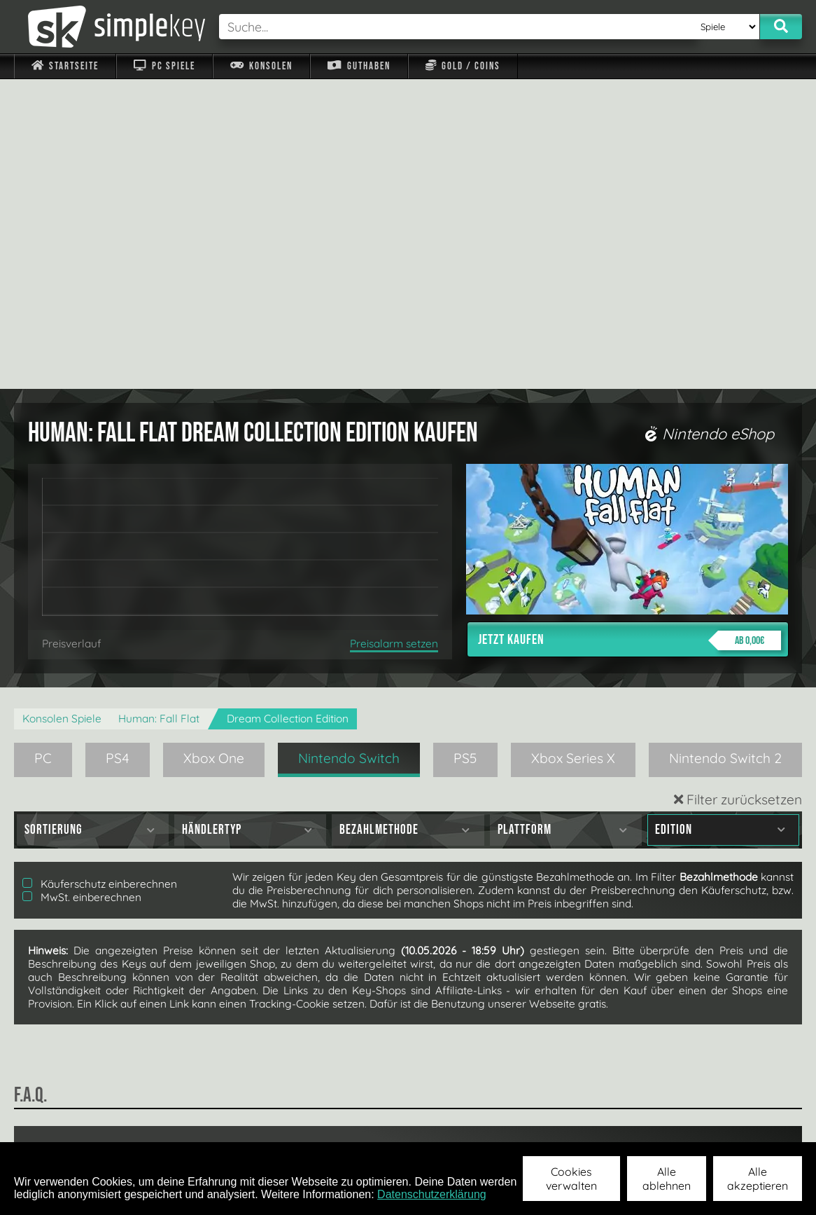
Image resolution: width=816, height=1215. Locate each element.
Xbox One (213, 448)
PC (43, 448)
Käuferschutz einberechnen (99, 574)
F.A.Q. (324, 1123)
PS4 (117, 448)
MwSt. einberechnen (81, 587)
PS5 (465, 448)
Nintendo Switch (349, 448)
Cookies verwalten (571, 1179)
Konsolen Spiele (61, 409)
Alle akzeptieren (757, 1179)
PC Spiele (164, 66)
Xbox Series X (573, 448)
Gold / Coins (462, 66)
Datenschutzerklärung (431, 1194)
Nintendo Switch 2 (725, 448)
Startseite (65, 66)
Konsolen (261, 66)
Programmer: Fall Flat (158, 409)
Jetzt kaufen (629, 331)
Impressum (73, 1123)
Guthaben (359, 66)
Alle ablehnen (666, 1179)
